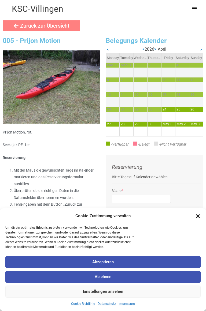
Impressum (127, 304)
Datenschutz (107, 304)
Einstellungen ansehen (103, 291)
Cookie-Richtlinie (83, 304)
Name (117, 190)
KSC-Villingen (37, 9)
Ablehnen (103, 276)
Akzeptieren (103, 262)
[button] (198, 216)
